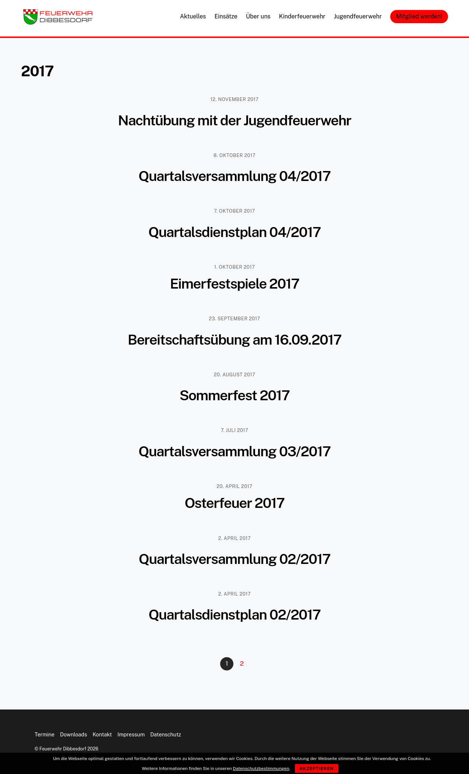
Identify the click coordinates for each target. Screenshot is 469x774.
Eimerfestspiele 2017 (234, 283)
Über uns (258, 16)
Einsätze (225, 16)
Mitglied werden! (419, 16)
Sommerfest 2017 (234, 395)
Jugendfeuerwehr (358, 16)
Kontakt (102, 734)
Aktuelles (193, 16)
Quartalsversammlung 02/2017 (235, 559)
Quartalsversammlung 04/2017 (234, 176)
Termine (44, 734)
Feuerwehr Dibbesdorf (62, 749)
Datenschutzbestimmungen (261, 768)
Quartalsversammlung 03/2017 (234, 451)
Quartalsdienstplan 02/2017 (234, 614)
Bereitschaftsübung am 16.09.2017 (235, 339)
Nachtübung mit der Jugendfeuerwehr (234, 120)
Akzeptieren (316, 768)
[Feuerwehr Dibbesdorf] (58, 22)
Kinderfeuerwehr (302, 16)
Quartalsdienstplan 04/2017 (234, 232)
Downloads (73, 734)
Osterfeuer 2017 (234, 503)
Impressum (131, 734)
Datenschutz (165, 734)
